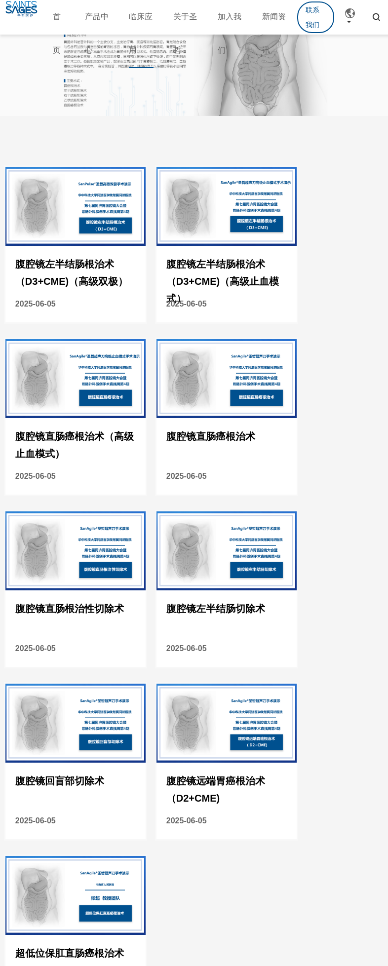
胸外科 (56, 841)
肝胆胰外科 (60, 867)
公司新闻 (91, 824)
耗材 (15, 824)
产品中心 (21, 768)
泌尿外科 (60, 824)
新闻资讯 (91, 768)
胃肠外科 (60, 807)
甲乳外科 (60, 893)
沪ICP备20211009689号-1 (278, 929)
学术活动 (91, 807)
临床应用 (59, 768)
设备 (15, 807)
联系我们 (312, 17)
